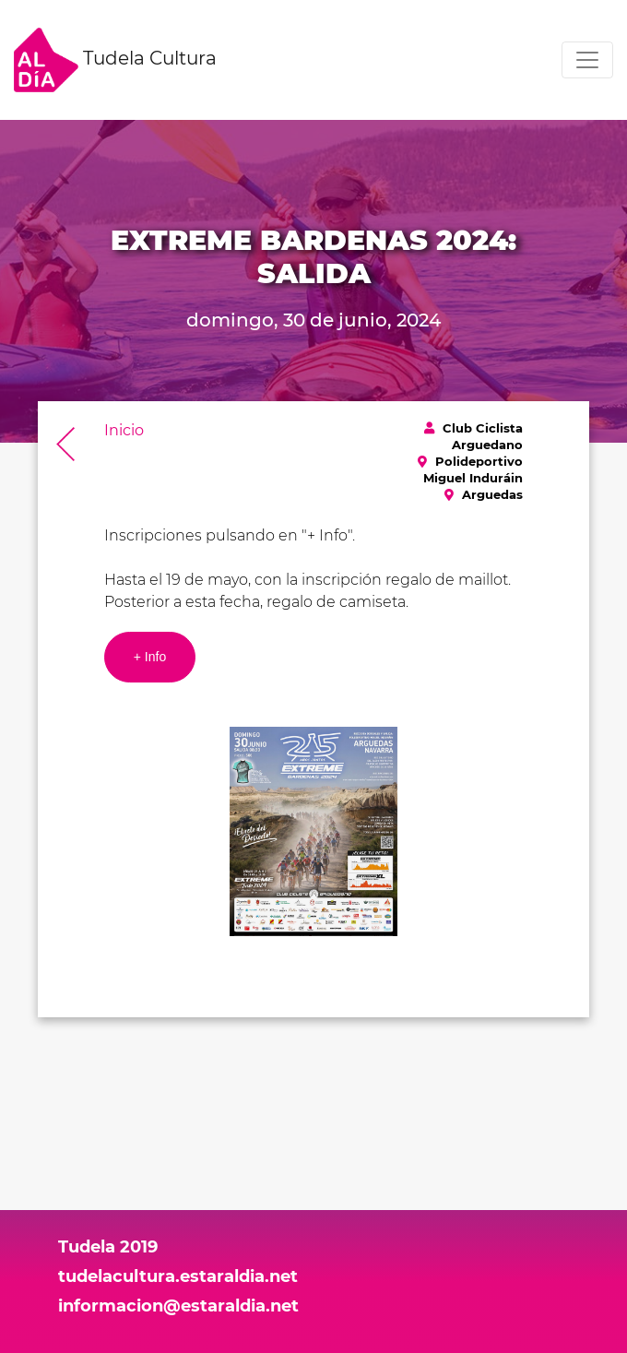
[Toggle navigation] (587, 60)
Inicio (124, 430)
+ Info (150, 656)
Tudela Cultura (115, 60)
